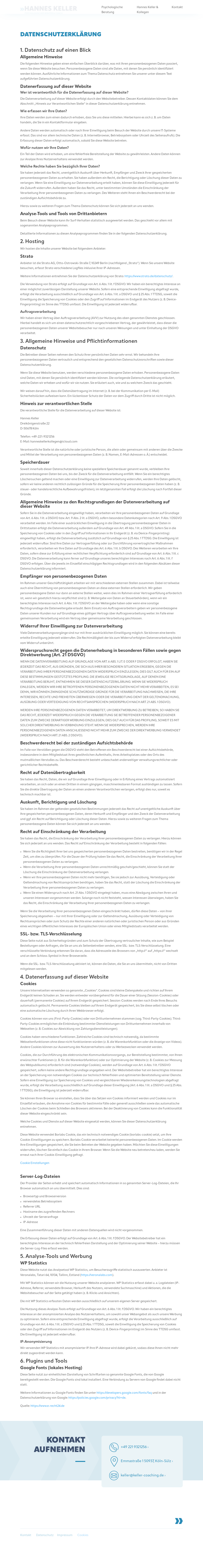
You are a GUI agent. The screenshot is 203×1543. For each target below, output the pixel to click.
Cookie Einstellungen (34, 1163)
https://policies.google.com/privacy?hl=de (96, 1397)
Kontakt (25, 1535)
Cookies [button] (82, 1535)
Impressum (65, 1535)
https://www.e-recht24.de (47, 1406)
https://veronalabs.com (96, 1275)
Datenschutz (45, 1535)
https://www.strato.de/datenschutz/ (148, 276)
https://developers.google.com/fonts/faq (124, 1393)
